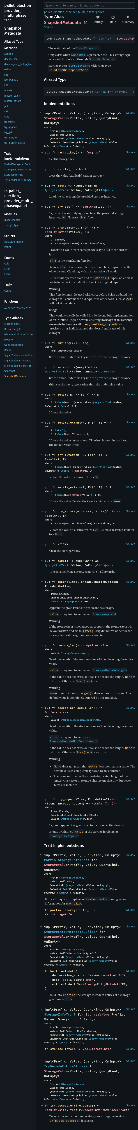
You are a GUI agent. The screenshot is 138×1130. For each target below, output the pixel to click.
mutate (63, 394)
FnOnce (59, 243)
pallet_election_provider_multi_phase (69, 12)
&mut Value (72, 434)
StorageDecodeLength (74, 653)
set (60, 367)
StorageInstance (72, 131)
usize (103, 645)
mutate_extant (69, 422)
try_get (64, 206)
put (60, 343)
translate (66, 227)
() (108, 206)
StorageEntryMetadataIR (104, 984)
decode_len (66, 645)
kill (61, 544)
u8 (90, 152)
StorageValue (56, 118)
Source (48, 27)
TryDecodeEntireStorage (66, 1066)
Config (104, 38)
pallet (100, 12)
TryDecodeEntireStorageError (101, 1110)
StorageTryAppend (72, 818)
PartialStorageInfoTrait (66, 860)
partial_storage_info (68, 910)
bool (82, 169)
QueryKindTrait (76, 138)
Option (63, 232)
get (60, 185)
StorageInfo (62, 914)
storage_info (61, 1049)
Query (63, 146)
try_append (66, 799)
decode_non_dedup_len (75, 708)
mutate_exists (69, 487)
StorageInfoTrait (60, 1014)
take (61, 561)
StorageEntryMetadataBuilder (70, 932)
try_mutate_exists (73, 511)
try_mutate (66, 455)
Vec (47, 914)
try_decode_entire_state (71, 1105)
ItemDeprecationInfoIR (107, 975)
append (63, 582)
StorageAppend (70, 601)
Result (86, 206)
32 (97, 152)
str (89, 979)
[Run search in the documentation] (89, 6)
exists (63, 169)
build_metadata (62, 971)
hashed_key (66, 152)
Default (60, 430)
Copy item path (86, 22)
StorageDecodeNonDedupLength (80, 719)
